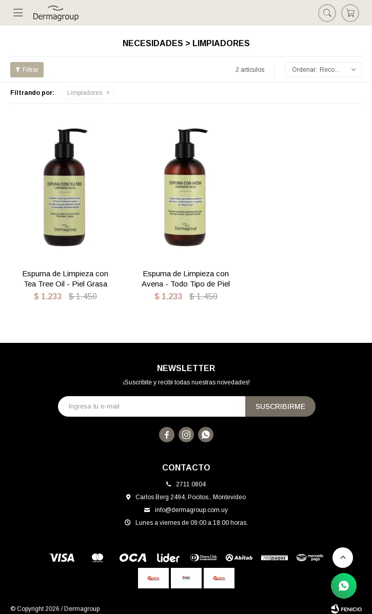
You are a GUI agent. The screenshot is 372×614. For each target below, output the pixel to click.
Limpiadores (84, 92)
